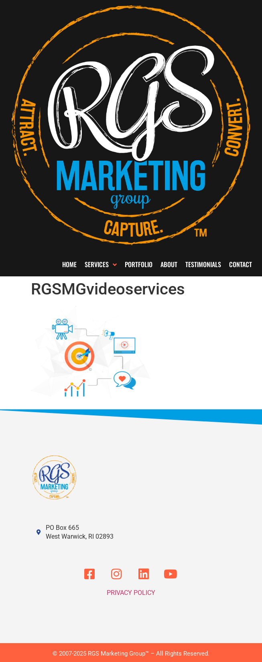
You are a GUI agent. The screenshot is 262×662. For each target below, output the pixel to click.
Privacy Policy (131, 593)
